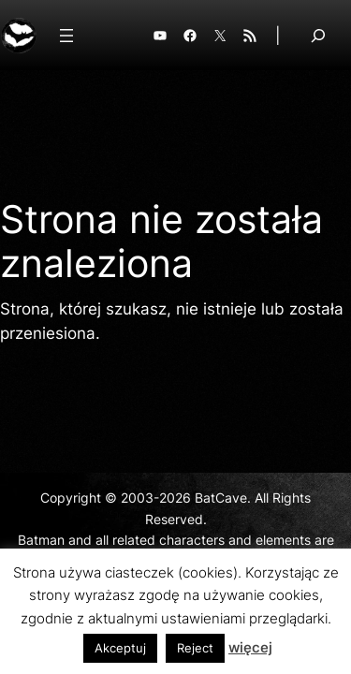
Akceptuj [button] (120, 647)
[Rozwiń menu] (66, 35)
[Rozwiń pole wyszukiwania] (318, 35)
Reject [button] (195, 647)
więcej (250, 647)
